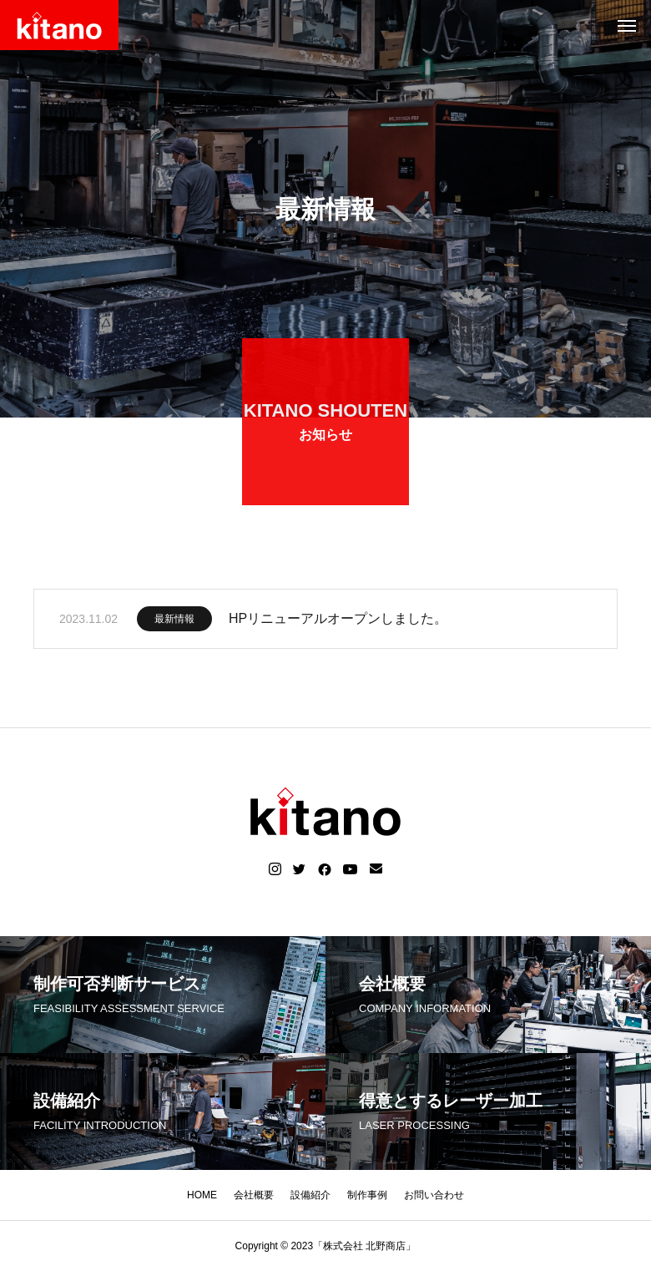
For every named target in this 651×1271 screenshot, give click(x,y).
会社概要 (254, 1195)
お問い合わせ (434, 1195)
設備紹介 (310, 1195)
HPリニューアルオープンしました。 (338, 622)
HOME (202, 1195)
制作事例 (367, 1195)
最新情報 (174, 623)
